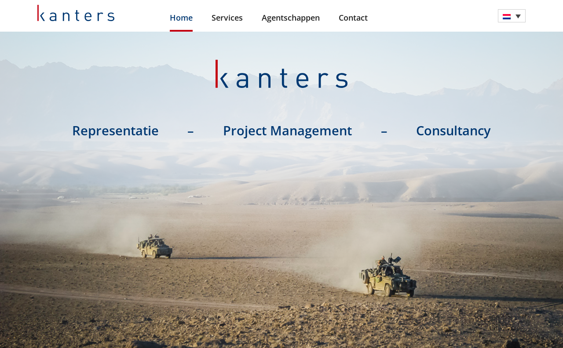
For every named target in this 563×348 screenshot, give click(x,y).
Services (227, 17)
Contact (353, 17)
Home (181, 17)
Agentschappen (291, 17)
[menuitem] (512, 15)
